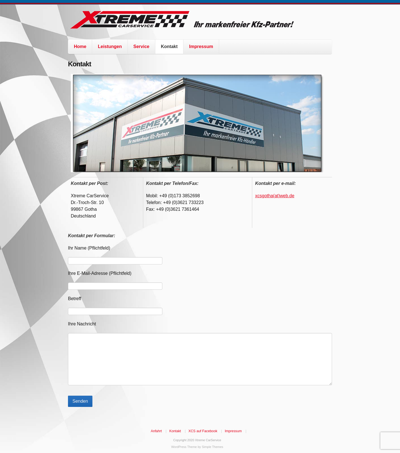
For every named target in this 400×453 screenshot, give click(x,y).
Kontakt (169, 46)
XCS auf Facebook (202, 431)
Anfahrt (156, 431)
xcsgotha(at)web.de (274, 195)
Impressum (201, 46)
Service (141, 46)
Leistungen (110, 46)
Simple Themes (212, 447)
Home (80, 46)
